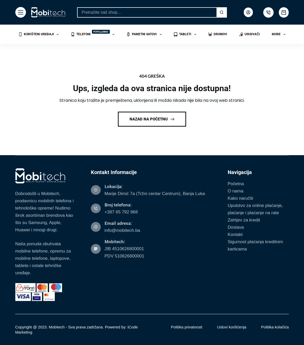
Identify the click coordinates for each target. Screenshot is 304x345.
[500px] (268, 12)
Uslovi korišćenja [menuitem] (231, 327)
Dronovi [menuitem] (217, 34)
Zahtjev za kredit (244, 220)
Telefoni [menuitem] (94, 34)
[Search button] (222, 12)
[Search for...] (146, 12)
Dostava (236, 227)
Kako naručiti (240, 198)
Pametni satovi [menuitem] (145, 34)
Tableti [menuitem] (186, 34)
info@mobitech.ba (122, 230)
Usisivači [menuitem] (249, 34)
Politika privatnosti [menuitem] (186, 327)
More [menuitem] (279, 34)
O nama (235, 191)
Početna (236, 183)
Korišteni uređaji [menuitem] (39, 34)
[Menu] (20, 12)
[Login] (248, 12)
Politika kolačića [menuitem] (275, 327)
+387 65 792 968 (121, 212)
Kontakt (235, 234)
